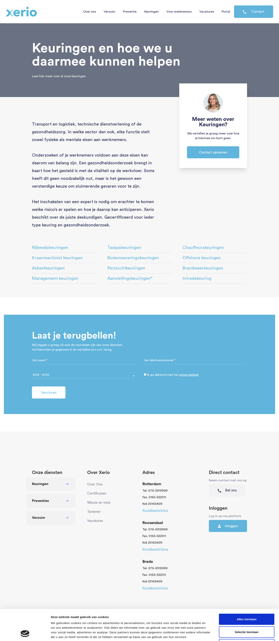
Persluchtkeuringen (126, 268)
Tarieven (94, 511)
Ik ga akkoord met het (172, 374)
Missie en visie (98, 502)
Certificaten (96, 493)
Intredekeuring (197, 278)
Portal (226, 11)
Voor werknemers (179, 11)
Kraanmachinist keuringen (57, 258)
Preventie (130, 11)
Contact (253, 12)
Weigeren (246, 615)
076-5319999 (158, 490)
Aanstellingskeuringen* (129, 278)
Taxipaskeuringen (124, 247)
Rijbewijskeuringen (50, 247)
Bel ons (227, 490)
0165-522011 (157, 497)
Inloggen (228, 526)
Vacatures (206, 11)
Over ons (89, 11)
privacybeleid (188, 374)
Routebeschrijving (155, 510)
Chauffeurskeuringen (203, 247)
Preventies (51, 501)
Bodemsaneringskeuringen (133, 258)
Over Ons (95, 484)
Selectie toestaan (247, 603)
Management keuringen (55, 278)
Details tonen (209, 633)
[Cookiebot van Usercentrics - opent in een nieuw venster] (25, 633)
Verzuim (109, 11)
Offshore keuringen (202, 258)
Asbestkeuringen (48, 268)
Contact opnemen (213, 152)
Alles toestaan (247, 590)
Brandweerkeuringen (203, 268)
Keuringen (151, 11)
